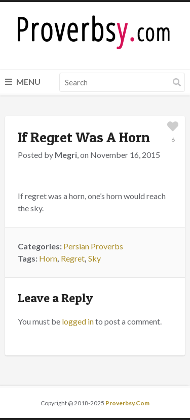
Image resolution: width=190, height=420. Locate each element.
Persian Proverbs (93, 246)
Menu (23, 81)
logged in (78, 321)
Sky (94, 258)
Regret (73, 258)
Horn (48, 258)
